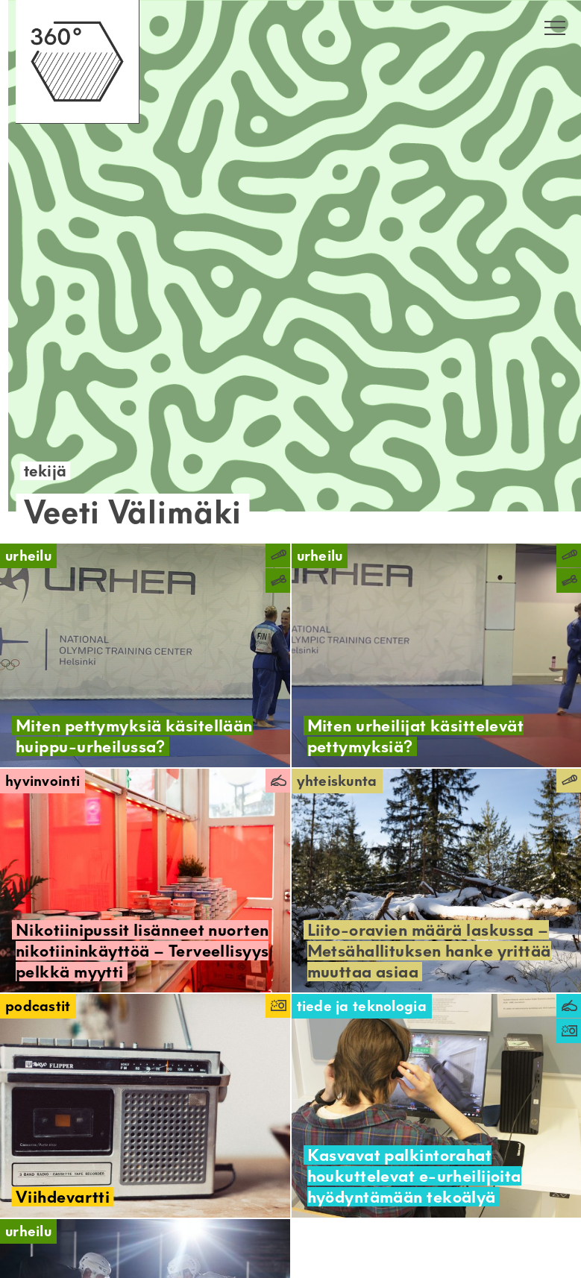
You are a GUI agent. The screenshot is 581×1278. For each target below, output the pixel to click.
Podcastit (38, 1006)
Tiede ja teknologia (362, 1006)
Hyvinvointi (42, 781)
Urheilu (28, 555)
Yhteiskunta (337, 781)
